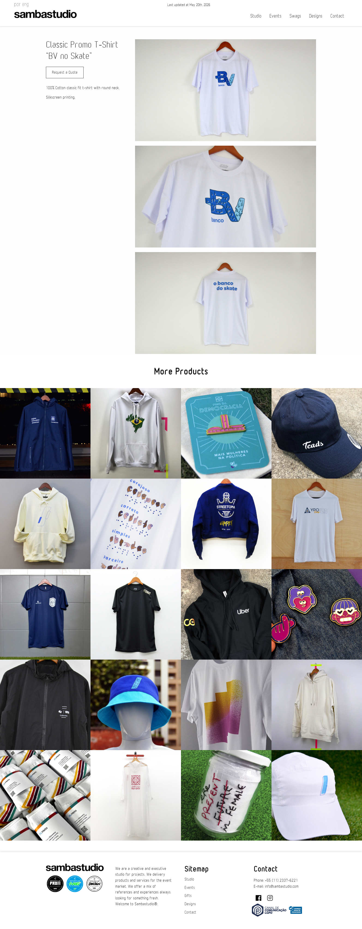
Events (275, 16)
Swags (295, 16)
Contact (337, 16)
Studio (255, 16)
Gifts (188, 896)
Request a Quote (65, 72)
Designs (315, 16)
